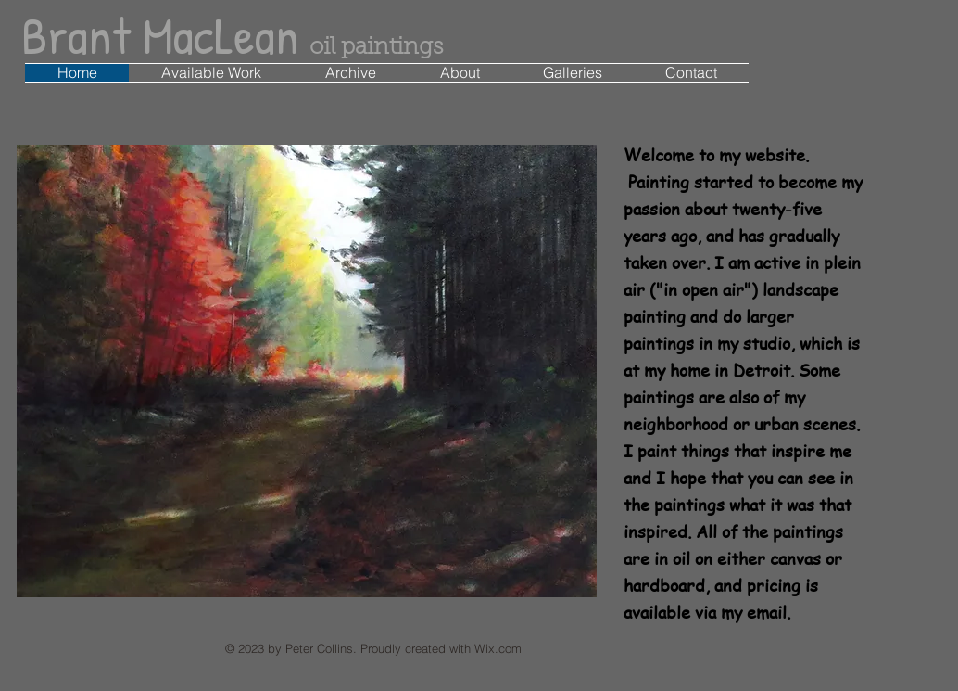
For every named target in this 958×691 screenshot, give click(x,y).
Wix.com (498, 648)
